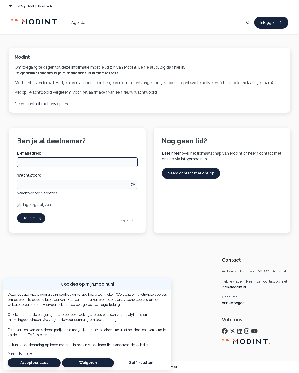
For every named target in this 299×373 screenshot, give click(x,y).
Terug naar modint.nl (30, 5)
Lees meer (171, 153)
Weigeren (88, 363)
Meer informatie (20, 353)
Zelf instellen (141, 363)
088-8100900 (233, 303)
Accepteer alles (34, 363)
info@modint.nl (194, 159)
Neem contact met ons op (190, 173)
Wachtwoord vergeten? (38, 193)
